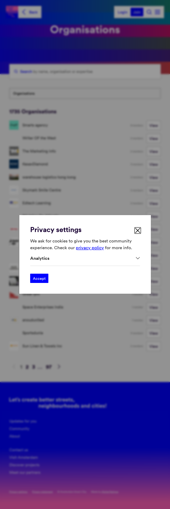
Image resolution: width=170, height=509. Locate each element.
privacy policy (90, 247)
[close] (138, 230)
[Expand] (85, 258)
